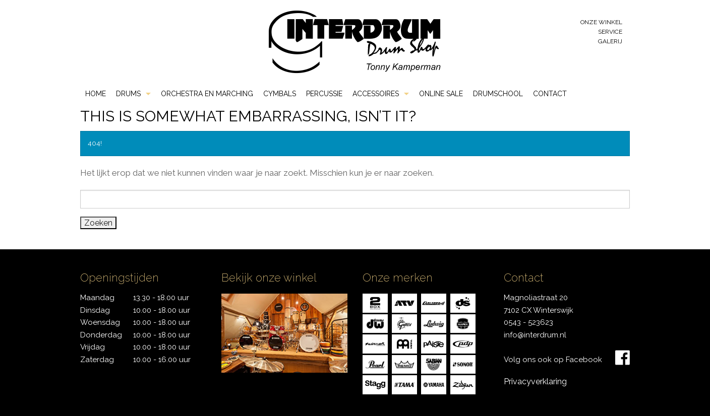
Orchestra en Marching (207, 94)
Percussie (324, 94)
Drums (128, 94)
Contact (550, 94)
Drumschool (498, 94)
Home (95, 94)
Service (610, 31)
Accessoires (375, 94)
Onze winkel (601, 22)
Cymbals (279, 94)
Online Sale (441, 94)
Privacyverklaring (535, 381)
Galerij (610, 41)
